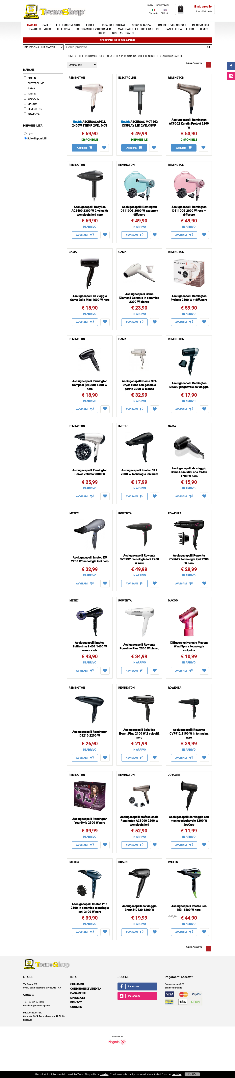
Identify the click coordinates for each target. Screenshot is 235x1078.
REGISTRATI (162, 5)
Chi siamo (77, 984)
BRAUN (30, 78)
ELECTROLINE (34, 83)
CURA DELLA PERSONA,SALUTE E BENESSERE (132, 56)
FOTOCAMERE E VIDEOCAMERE (94, 29)
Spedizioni (77, 998)
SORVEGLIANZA (141, 25)
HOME (70, 56)
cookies (104, 1074)
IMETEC (30, 93)
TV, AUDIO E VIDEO (40, 29)
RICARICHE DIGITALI (114, 25)
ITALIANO (153, 13)
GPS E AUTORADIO (123, 33)
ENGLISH (165, 13)
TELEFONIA (63, 29)
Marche (28, 70)
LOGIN (150, 5)
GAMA (29, 88)
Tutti (28, 134)
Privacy (76, 1002)
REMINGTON (33, 109)
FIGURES (91, 25)
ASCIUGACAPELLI (173, 56)
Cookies (76, 1007)
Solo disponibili (35, 138)
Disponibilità (32, 125)
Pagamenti (78, 993)
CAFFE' (46, 25)
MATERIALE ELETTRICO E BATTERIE (139, 29)
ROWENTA (32, 114)
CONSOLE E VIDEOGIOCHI (171, 25)
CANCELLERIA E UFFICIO (180, 29)
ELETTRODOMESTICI (68, 25)
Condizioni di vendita (85, 988)
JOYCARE (31, 99)
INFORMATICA (200, 25)
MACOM (30, 104)
